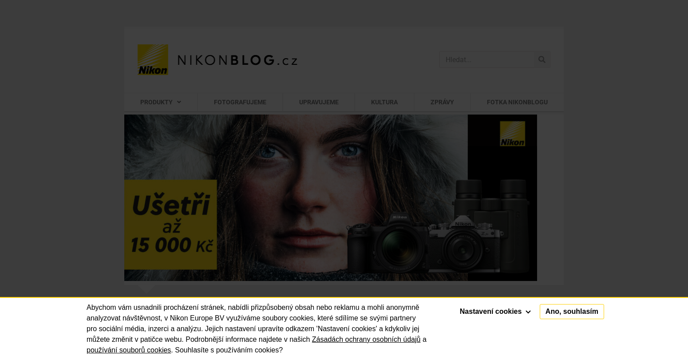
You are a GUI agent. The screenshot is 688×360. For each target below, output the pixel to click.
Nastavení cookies (495, 311)
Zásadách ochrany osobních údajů (366, 339)
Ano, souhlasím (572, 311)
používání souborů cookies (129, 350)
